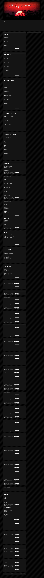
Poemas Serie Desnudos (9, 278)
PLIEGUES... (6, 494)
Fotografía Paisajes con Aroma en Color (11, 304)
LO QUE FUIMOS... (8, 249)
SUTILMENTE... (7, 54)
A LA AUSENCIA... (8, 507)
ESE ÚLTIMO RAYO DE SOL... (10, 113)
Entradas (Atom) (16, 575)
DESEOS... (6, 34)
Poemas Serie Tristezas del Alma (10, 173)
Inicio (12, 573)
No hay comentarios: (10, 48)
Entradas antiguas (22, 573)
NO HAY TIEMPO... (8, 232)
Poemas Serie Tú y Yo (9, 76)
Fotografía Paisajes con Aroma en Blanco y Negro (12, 294)
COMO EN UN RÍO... (8, 266)
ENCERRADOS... (7, 202)
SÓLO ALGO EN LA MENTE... (10, 134)
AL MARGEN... (7, 218)
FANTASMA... (7, 163)
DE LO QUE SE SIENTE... (9, 80)
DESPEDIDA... (7, 178)
